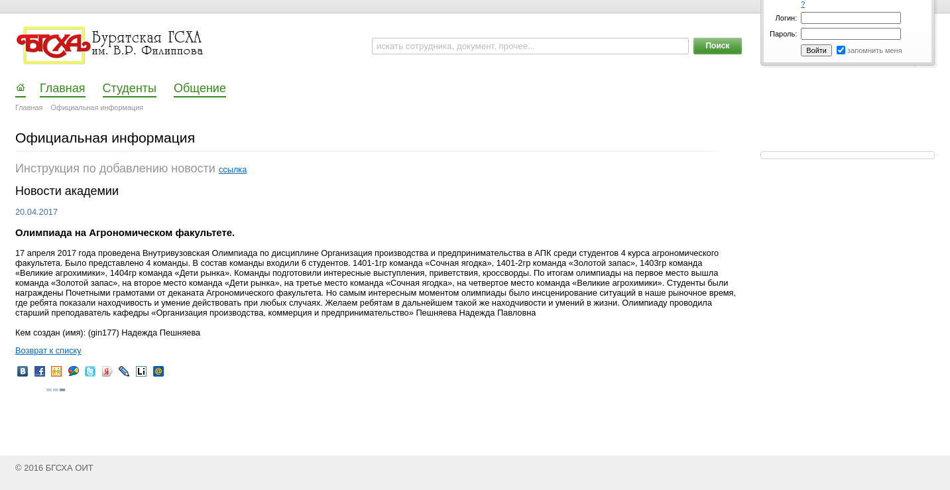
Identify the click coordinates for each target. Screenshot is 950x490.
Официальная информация (97, 107)
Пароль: (783, 34)
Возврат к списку (48, 350)
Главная (28, 107)
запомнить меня (874, 50)
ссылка (233, 169)
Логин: (787, 18)
